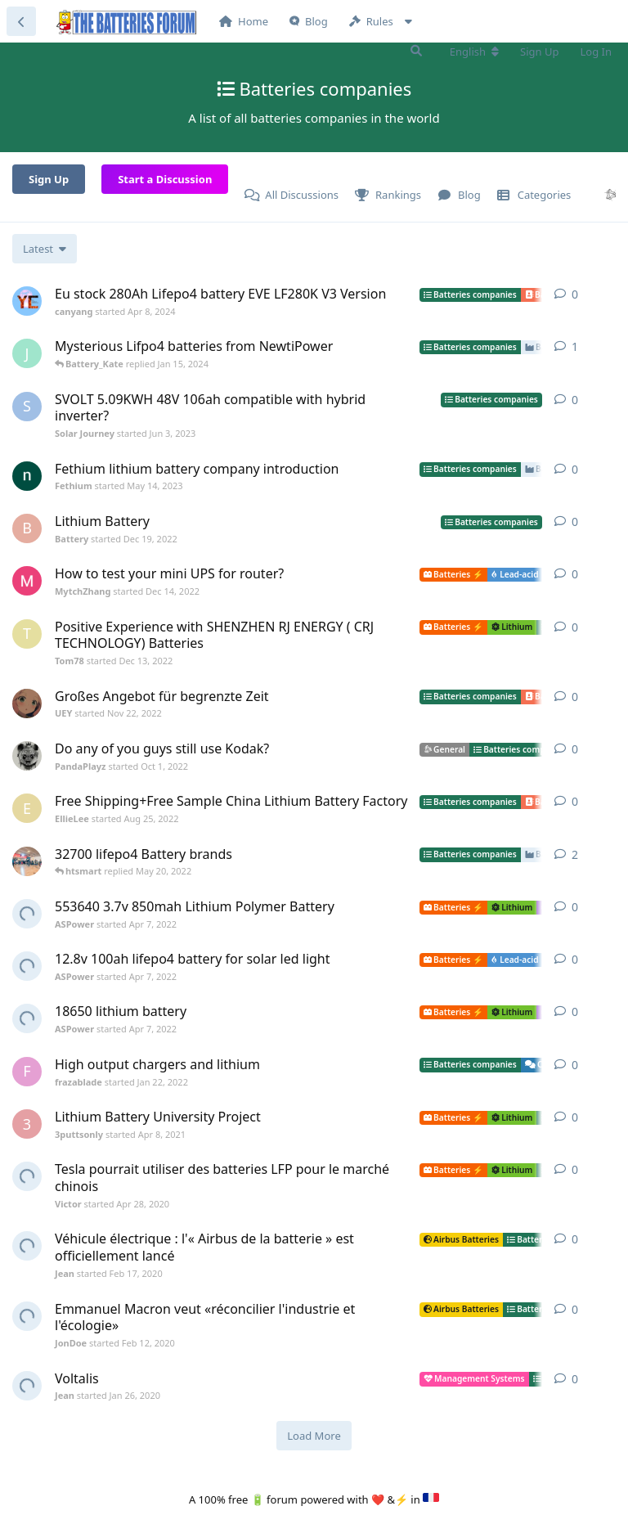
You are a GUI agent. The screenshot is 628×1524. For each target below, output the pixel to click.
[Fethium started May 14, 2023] (27, 476)
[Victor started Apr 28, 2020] (27, 1176)
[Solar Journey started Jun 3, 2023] (27, 406)
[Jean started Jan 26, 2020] (27, 1385)
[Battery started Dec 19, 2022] (27, 528)
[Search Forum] (416, 50)
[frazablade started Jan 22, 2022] (27, 1071)
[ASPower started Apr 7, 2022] (27, 913)
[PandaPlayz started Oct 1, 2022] (27, 756)
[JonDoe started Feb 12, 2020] (27, 1316)
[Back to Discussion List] (21, 21)
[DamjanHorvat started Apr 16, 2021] (27, 861)
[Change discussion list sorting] (44, 248)
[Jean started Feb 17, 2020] (27, 1246)
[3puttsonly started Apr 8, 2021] (27, 1124)
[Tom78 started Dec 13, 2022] (27, 634)
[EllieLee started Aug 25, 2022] (27, 808)
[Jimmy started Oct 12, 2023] (27, 353)
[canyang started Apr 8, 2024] (27, 301)
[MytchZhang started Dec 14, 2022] (27, 581)
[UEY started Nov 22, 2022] (27, 703)
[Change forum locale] (474, 51)
